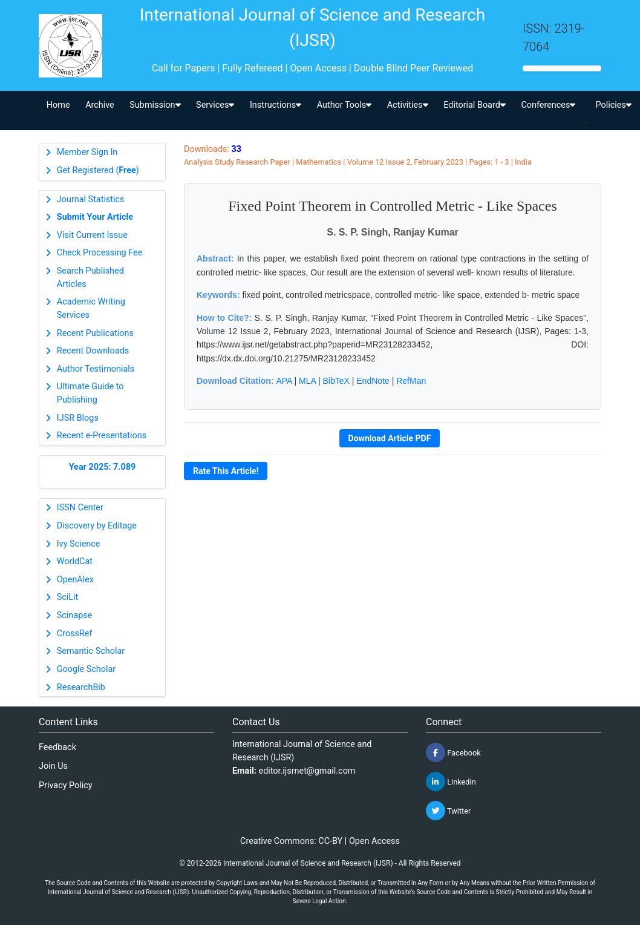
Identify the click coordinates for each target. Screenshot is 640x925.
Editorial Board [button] (474, 105)
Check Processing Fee (100, 253)
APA (284, 381)
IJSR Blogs (78, 418)
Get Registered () (98, 170)
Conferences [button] (548, 105)
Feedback (57, 747)
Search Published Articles (90, 277)
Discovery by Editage (97, 526)
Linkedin (451, 781)
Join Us (53, 766)
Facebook (453, 752)
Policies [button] (613, 105)
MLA (307, 381)
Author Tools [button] (344, 105)
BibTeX (336, 381)
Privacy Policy (66, 785)
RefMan (411, 381)
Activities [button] (407, 105)
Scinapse (75, 615)
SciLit (68, 597)
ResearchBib (81, 687)
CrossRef (75, 633)
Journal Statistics (91, 199)
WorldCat (75, 561)
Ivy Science (78, 544)
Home (58, 105)
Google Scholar (86, 669)
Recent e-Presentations (101, 435)
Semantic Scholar (91, 651)
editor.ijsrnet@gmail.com (307, 771)
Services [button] (215, 105)
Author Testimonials (95, 369)
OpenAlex (75, 579)
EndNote (372, 381)
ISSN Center (80, 507)
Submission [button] (154, 105)
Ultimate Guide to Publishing (90, 393)
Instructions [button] (275, 105)
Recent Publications (95, 333)
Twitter (448, 810)
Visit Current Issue (92, 235)
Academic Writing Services (91, 308)
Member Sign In (87, 152)
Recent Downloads (93, 351)
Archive (99, 105)
